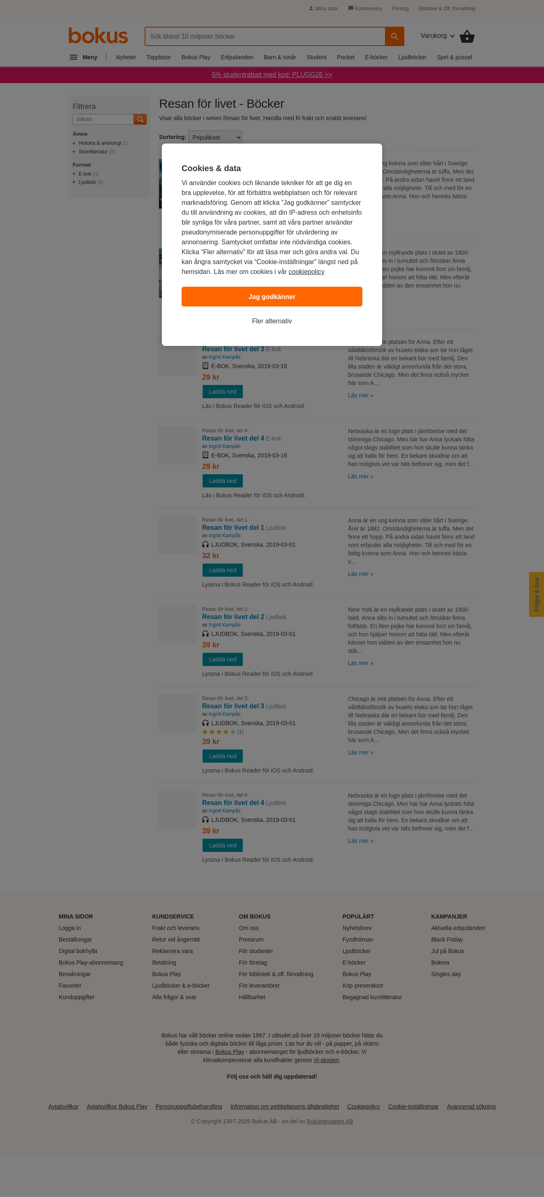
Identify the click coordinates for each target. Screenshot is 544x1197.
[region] (272, 245)
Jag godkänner (272, 296)
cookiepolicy (307, 271)
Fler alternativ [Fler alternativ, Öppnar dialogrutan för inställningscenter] (272, 321)
